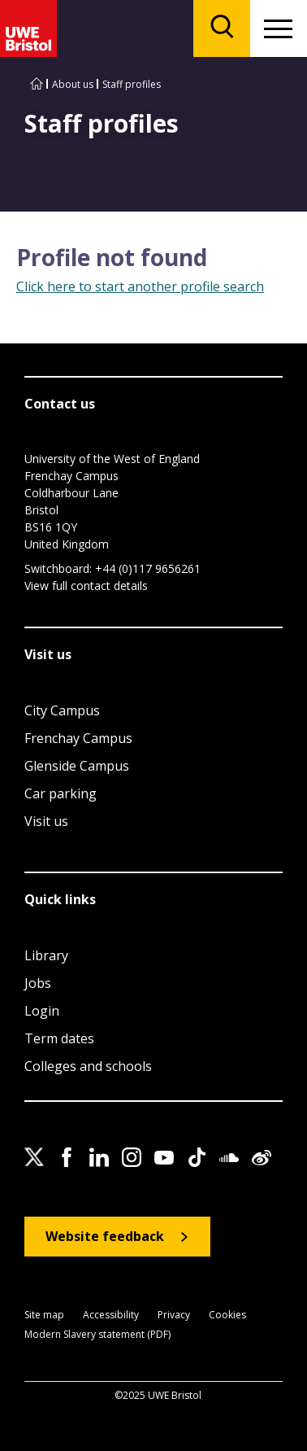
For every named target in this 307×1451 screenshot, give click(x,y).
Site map (44, 1315)
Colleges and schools (88, 1066)
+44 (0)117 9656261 (148, 568)
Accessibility (111, 1315)
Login (41, 1011)
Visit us (46, 821)
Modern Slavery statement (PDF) (97, 1335)
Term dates (59, 1038)
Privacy (174, 1315)
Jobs (37, 983)
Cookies (227, 1315)
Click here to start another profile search (140, 286)
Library (46, 955)
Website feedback (104, 1236)
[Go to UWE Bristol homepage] (36, 84)
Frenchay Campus (78, 738)
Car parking (60, 793)
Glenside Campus (76, 766)
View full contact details (86, 585)
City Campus (62, 710)
